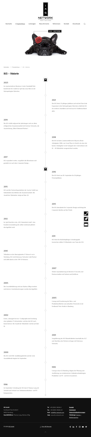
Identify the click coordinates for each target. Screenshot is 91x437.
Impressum (72, 410)
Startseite (9, 24)
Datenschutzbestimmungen (77, 412)
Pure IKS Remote (45, 426)
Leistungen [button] (32, 24)
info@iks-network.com (57, 412)
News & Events (44, 24)
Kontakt (66, 24)
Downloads (76, 24)
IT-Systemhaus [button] (20, 24)
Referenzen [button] (56, 24)
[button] (84, 23)
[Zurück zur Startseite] (45, 12)
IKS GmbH (11, 426)
